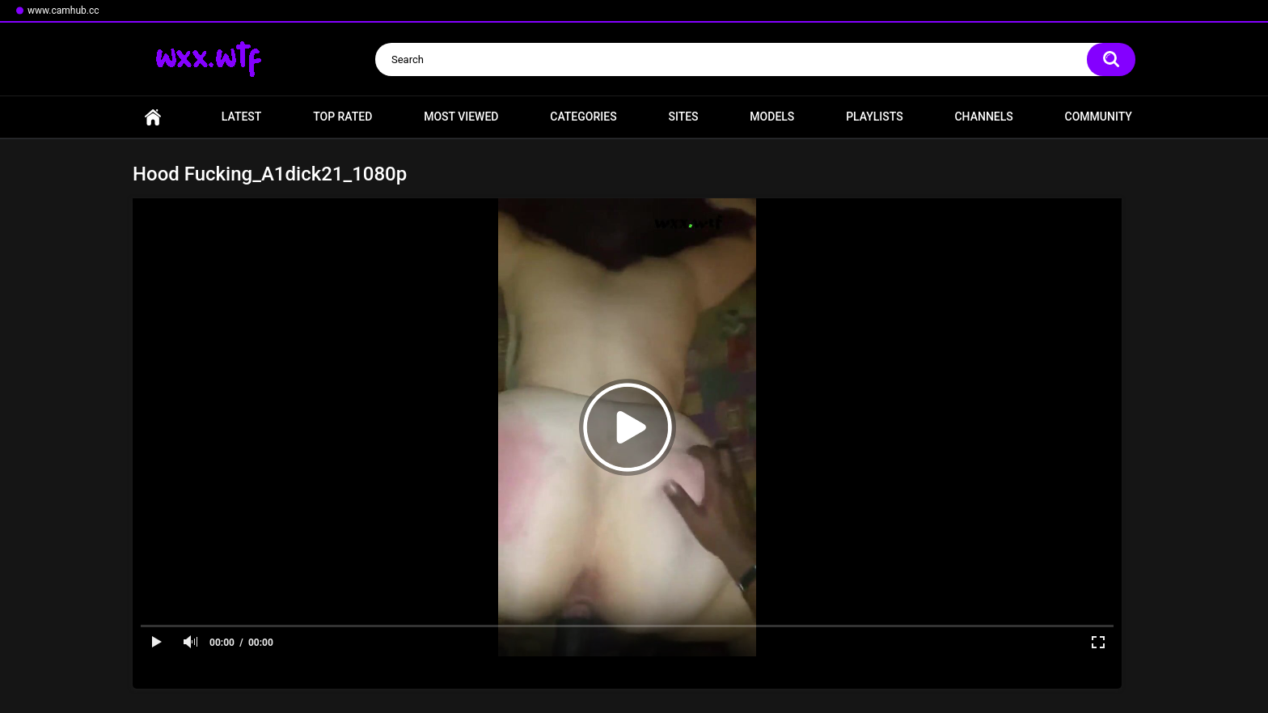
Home (153, 117)
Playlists (874, 116)
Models (772, 116)
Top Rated (342, 116)
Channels (983, 116)
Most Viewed (461, 116)
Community (1098, 116)
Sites (683, 116)
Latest (242, 116)
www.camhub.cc (63, 10)
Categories (583, 116)
